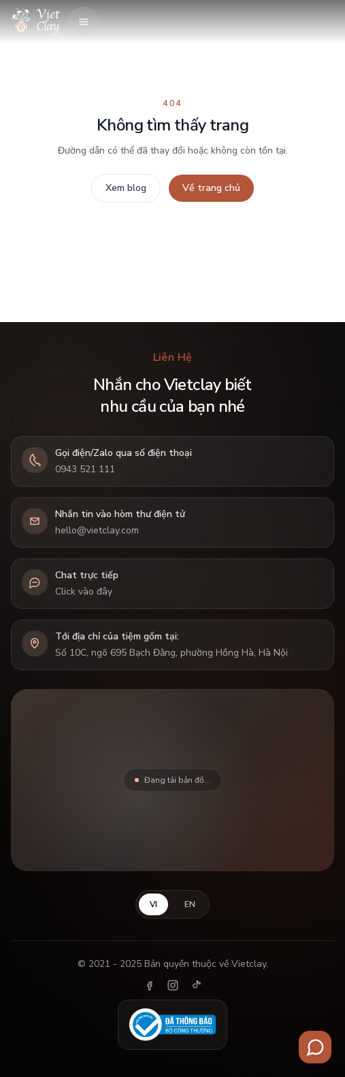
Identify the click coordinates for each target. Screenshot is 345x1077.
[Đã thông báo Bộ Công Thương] (172, 1025)
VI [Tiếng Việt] (153, 904)
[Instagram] (173, 985)
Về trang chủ (211, 187)
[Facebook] (150, 985)
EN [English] (189, 904)
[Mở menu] (84, 22)
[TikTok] (196, 985)
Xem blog (125, 187)
